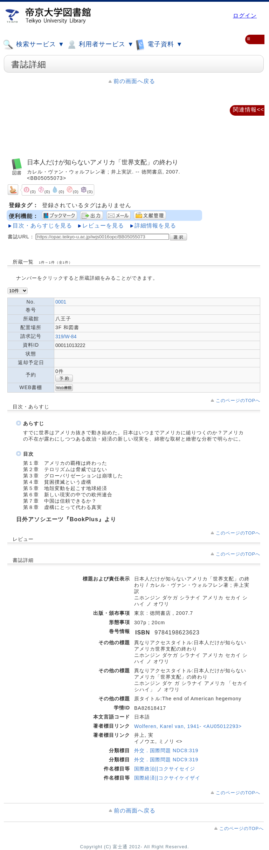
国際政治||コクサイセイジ (164, 768)
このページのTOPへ (238, 400)
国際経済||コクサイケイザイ (167, 778)
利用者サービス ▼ (100, 44)
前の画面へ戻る (134, 81)
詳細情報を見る (155, 226)
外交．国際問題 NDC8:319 (166, 750)
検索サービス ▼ (33, 44)
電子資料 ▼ (159, 44)
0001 (60, 302)
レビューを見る (103, 226)
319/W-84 (65, 336)
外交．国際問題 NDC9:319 (166, 759)
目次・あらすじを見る (42, 226)
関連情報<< (248, 110)
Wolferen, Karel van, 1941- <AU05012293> (188, 726)
